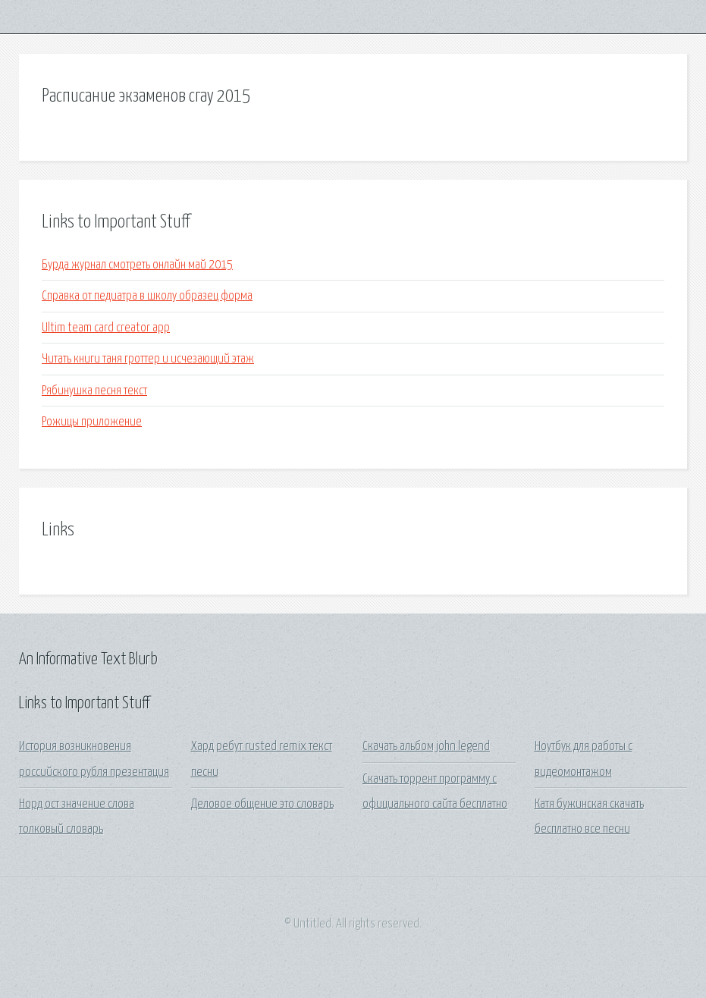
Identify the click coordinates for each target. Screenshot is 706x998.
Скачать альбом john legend (426, 746)
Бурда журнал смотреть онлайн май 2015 (137, 265)
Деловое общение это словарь (262, 804)
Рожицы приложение (92, 422)
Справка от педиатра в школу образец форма (147, 296)
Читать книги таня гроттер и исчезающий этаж (148, 359)
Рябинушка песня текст (94, 390)
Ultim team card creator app (106, 328)
